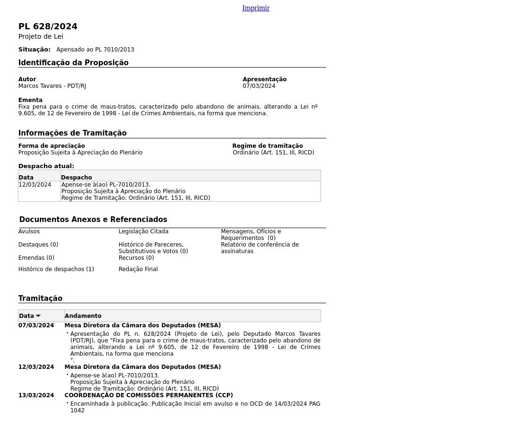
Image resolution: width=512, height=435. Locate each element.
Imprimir (256, 8)
